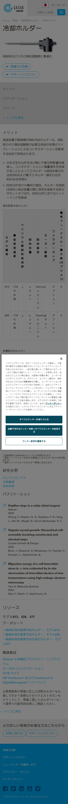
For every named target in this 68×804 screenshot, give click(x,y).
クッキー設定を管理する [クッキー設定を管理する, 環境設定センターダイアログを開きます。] (34, 441)
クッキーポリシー (53, 403)
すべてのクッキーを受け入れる (34, 419)
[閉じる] (61, 359)
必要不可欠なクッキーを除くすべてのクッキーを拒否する (34, 430)
